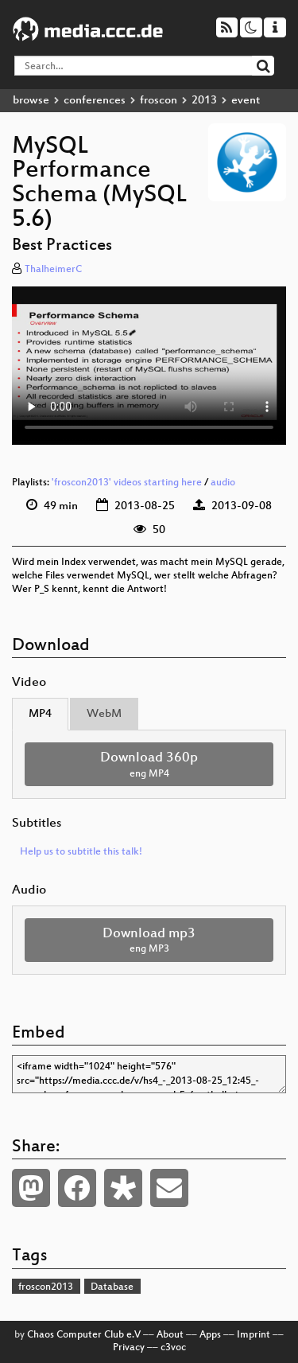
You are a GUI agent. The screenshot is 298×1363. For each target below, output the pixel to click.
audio (223, 483)
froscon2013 (45, 1287)
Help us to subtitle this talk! (81, 852)
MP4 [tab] (40, 714)
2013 (204, 100)
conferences (95, 100)
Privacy (129, 1347)
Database (112, 1287)
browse (31, 100)
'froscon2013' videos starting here (127, 483)
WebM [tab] (104, 714)
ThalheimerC (53, 269)
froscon (158, 100)
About (170, 1335)
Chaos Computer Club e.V (84, 1335)
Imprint (253, 1335)
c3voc (173, 1347)
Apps (210, 1335)
